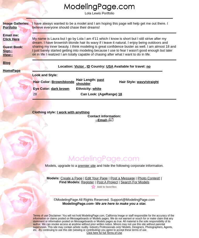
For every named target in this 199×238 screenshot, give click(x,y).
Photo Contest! (149, 178)
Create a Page (71, 178)
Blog (6, 63)
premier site (87, 166)
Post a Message (122, 178)
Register (87, 182)
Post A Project (107, 182)
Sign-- (8, 51)
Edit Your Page (96, 178)
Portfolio (10, 27)
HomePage (11, 71)
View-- (8, 55)
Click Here (11, 39)
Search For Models (135, 182)
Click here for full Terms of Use (104, 232)
